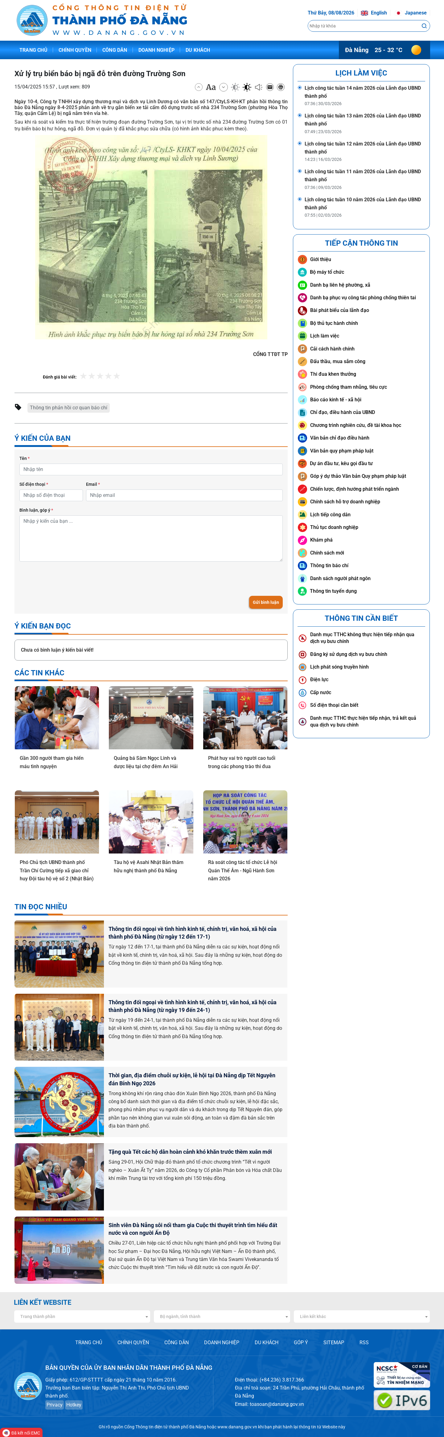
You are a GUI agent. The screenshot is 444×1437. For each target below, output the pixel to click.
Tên (24, 458)
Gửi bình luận (266, 602)
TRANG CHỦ (88, 1342)
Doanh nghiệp (156, 50)
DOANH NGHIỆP (221, 1342)
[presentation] (66, 579)
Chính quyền (75, 50)
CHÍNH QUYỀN (133, 1342)
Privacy (55, 1405)
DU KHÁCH (266, 1342)
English (374, 13)
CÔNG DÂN (176, 1342)
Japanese (411, 13)
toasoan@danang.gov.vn (277, 1404)
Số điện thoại (33, 484)
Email (93, 484)
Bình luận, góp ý (36, 510)
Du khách (198, 50)
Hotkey (73, 1405)
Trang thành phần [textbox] (37, 1316)
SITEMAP (333, 1342)
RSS (364, 1342)
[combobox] (82, 1316)
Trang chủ (33, 50)
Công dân (114, 50)
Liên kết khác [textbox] (313, 1316)
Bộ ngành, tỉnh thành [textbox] (180, 1316)
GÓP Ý (301, 1342)
